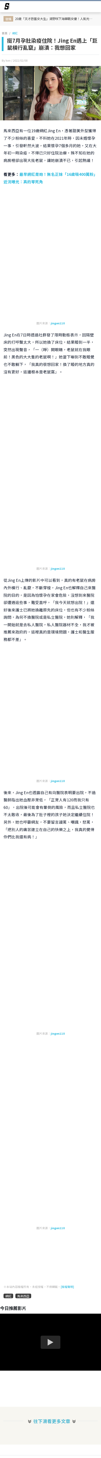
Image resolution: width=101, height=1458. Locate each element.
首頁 (4, 33)
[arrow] (7, 7)
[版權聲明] (67, 1287)
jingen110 (58, 323)
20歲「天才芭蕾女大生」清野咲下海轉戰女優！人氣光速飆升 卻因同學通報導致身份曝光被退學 (55, 18)
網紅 (15, 33)
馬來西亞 (23, 1296)
